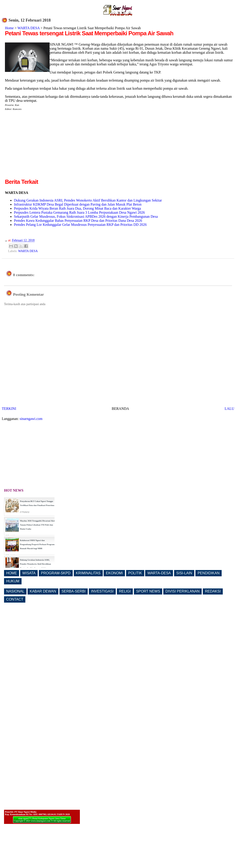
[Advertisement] (42, 146)
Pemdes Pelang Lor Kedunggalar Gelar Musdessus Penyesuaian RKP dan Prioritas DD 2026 (80, 224)
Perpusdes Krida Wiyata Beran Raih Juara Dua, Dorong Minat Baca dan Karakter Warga (77, 208)
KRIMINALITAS (88, 573)
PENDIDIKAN (209, 573)
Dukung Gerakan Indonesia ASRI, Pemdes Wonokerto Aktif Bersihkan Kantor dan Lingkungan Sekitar (88, 200)
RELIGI (125, 591)
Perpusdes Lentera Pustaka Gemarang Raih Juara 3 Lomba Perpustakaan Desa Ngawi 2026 (79, 212)
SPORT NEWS (148, 591)
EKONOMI (114, 573)
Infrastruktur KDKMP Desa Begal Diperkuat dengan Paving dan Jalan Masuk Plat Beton (78, 204)
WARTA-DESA (159, 573)
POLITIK (135, 573)
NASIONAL (15, 591)
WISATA (29, 573)
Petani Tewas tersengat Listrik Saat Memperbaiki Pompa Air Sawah (89, 33)
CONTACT (14, 599)
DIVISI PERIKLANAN (183, 591)
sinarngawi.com (31, 419)
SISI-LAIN (184, 573)
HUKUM (13, 581)
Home (9, 28)
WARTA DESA (28, 28)
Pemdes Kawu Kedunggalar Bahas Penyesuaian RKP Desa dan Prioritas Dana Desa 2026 (78, 220)
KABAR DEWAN (43, 591)
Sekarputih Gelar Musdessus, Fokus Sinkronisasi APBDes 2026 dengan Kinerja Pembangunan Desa (86, 216)
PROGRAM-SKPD (56, 573)
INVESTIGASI (102, 591)
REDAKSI (213, 591)
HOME (11, 573)
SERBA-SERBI (73, 591)
